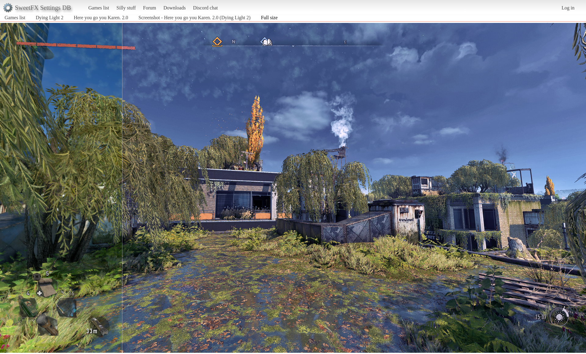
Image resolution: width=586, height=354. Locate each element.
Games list (99, 7)
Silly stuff (126, 7)
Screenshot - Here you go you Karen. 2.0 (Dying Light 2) (195, 17)
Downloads (174, 7)
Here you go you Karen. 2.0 (101, 17)
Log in (568, 7)
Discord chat (205, 7)
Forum (149, 7)
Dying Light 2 (49, 17)
